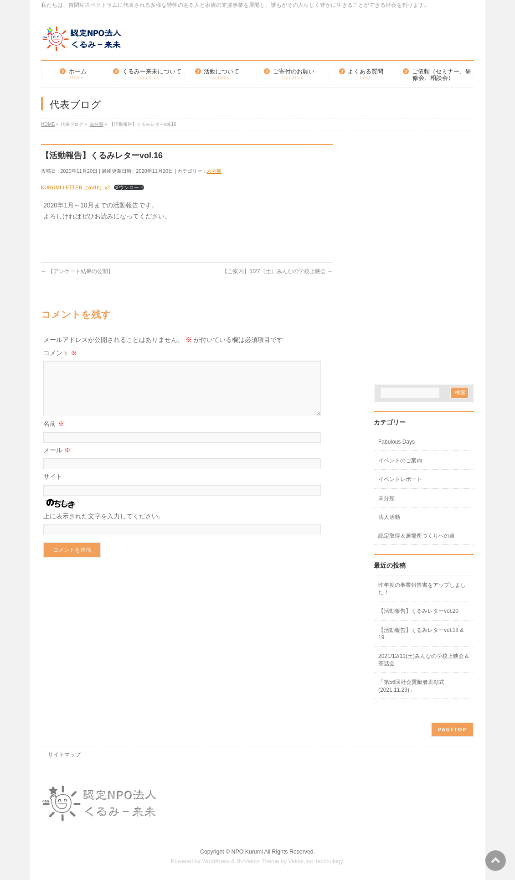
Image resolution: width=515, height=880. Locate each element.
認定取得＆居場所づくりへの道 (416, 536)
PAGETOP (452, 729)
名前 (53, 434)
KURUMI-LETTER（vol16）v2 (75, 187)
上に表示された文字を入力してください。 (104, 527)
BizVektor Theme (258, 861)
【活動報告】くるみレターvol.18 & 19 (421, 634)
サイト (52, 487)
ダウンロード (129, 187)
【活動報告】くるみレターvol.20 (418, 611)
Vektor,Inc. (301, 861)
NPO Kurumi (247, 852)
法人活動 (389, 517)
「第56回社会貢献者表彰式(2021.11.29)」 (411, 686)
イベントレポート (400, 479)
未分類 (213, 171)
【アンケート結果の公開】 (77, 271)
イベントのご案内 (400, 460)
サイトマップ (64, 754)
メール (57, 461)
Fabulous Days (396, 442)
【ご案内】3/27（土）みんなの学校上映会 (277, 271)
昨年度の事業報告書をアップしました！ (422, 588)
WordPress (216, 861)
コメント (60, 353)
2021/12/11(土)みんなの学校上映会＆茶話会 (423, 660)
